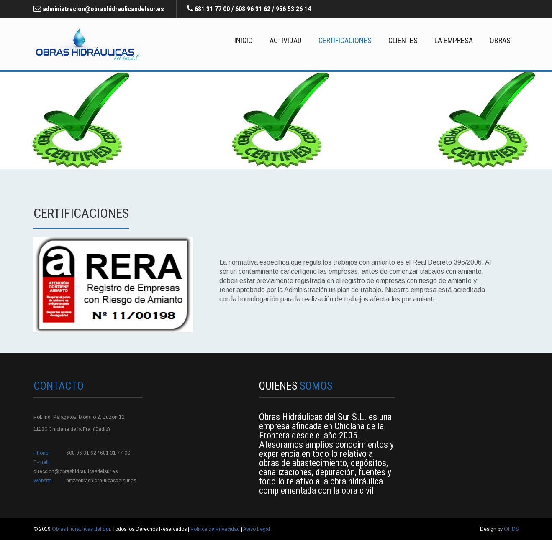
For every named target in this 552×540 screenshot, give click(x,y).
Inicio (243, 40)
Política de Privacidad (215, 529)
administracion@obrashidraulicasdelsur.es (103, 9)
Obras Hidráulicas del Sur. (82, 529)
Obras (500, 40)
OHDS (511, 529)
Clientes (403, 40)
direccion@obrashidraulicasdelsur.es (75, 471)
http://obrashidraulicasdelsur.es (101, 481)
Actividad (286, 40)
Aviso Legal (256, 529)
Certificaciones (345, 40)
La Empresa (453, 40)
